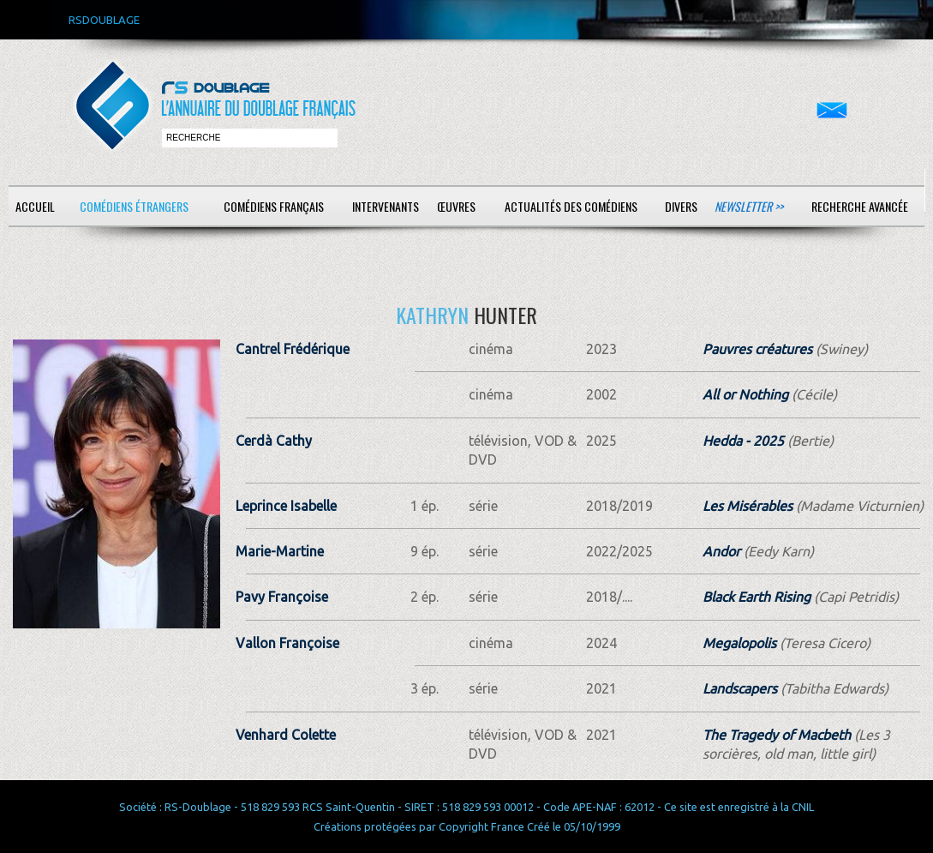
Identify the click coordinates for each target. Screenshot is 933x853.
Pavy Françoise (282, 596)
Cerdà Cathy (274, 440)
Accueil (35, 206)
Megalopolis (739, 643)
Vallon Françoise (287, 643)
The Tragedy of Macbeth (777, 734)
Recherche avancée (859, 206)
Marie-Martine (280, 551)
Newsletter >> (749, 206)
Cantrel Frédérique (293, 349)
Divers (681, 206)
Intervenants (385, 206)
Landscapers (740, 688)
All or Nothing (745, 394)
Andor (721, 551)
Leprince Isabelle (286, 506)
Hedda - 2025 (743, 440)
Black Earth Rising (756, 596)
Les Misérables (747, 506)
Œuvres (456, 206)
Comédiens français (274, 206)
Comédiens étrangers (134, 206)
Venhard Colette (286, 734)
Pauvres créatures (757, 349)
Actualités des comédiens (571, 206)
